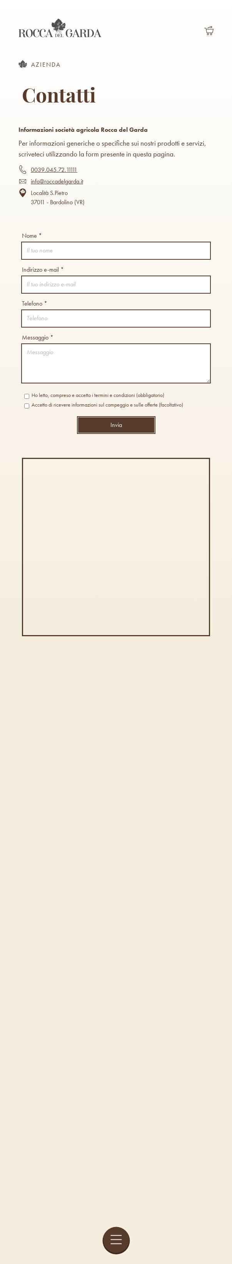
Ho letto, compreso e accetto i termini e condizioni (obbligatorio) (94, 395)
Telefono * (34, 303)
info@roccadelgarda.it (57, 181)
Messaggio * (37, 337)
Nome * (32, 236)
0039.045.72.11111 (54, 170)
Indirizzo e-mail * (43, 270)
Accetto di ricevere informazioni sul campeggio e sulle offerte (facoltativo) (103, 405)
